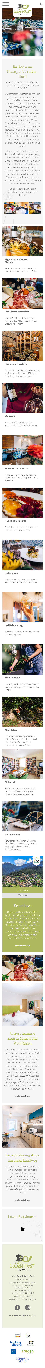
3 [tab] (6, 46)
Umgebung (22, 890)
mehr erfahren (22, 945)
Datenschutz (29, 1315)
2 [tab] (6, 43)
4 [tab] (6, 49)
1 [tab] (6, 40)
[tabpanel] (22, 32)
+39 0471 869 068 (25, 1293)
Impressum (15, 1315)
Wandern (23, 895)
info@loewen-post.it (22, 1296)
